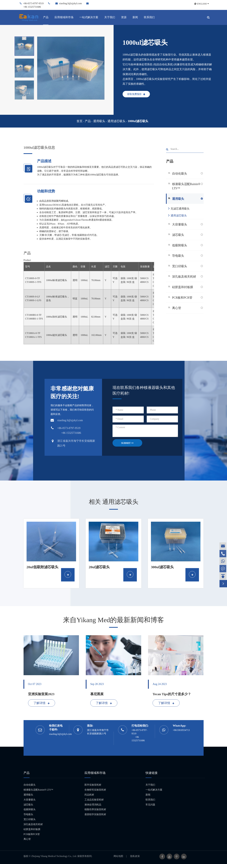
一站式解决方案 (88, 17)
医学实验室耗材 (92, 784)
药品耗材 (89, 794)
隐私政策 (135, 856)
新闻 (135, 17)
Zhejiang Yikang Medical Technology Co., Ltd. (54, 856)
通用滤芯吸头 (116, 121)
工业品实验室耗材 (94, 799)
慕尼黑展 (97, 694)
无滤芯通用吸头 (178, 208)
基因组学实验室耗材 (95, 814)
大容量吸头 (179, 224)
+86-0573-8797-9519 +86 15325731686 (139, 735)
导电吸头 (178, 255)
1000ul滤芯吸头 (138, 121)
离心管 (176, 308)
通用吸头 (99, 121)
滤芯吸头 (178, 234)
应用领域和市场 (63, 17)
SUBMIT (127, 443)
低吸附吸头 (179, 245)
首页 (80, 121)
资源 (123, 17)
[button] (24, 38)
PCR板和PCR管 (182, 297)
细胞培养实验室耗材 (95, 809)
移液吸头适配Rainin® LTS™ (186, 186)
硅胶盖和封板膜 (182, 287)
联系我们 (149, 17)
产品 (45, 17)
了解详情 (41, 703)
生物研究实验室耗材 (95, 789)
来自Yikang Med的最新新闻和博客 (113, 620)
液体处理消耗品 (92, 804)
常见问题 (150, 804)
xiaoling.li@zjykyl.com (70, 3)
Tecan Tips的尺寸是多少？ (172, 694)
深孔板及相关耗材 (184, 276)
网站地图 (118, 856)
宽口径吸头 (179, 266)
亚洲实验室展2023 (41, 694)
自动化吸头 (179, 173)
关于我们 (109, 17)
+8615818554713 (181, 730)
